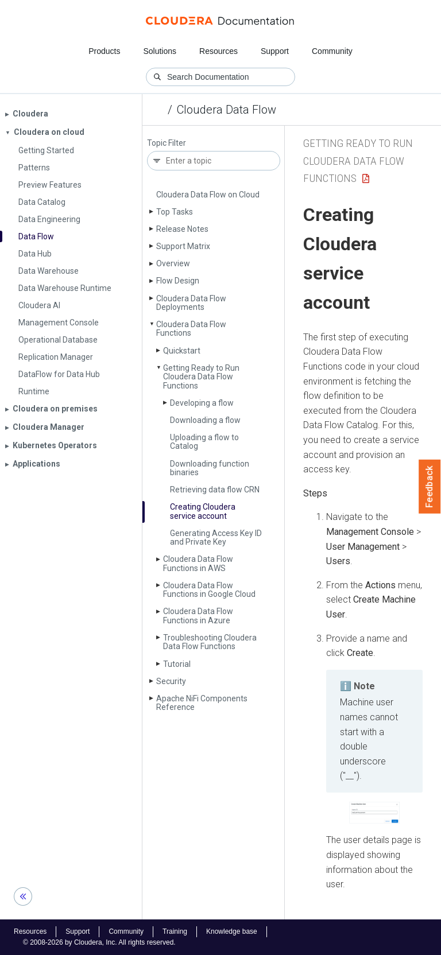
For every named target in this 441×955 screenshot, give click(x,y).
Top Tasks (174, 211)
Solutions (159, 51)
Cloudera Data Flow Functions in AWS (198, 563)
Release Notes (182, 229)
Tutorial (177, 664)
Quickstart (181, 350)
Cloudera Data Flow (226, 110)
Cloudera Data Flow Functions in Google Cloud (209, 590)
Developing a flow (202, 402)
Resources (218, 51)
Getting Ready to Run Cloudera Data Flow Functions (201, 376)
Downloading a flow (205, 420)
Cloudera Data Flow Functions (191, 328)
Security (171, 681)
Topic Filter (166, 143)
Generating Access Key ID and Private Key (216, 537)
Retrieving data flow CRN (215, 489)
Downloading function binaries (209, 468)
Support (275, 51)
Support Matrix (183, 246)
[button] (374, 813)
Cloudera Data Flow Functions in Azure (198, 615)
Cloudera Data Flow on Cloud (208, 194)
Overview (173, 263)
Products (104, 51)
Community (332, 51)
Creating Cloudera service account (202, 511)
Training (175, 931)
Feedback (429, 486)
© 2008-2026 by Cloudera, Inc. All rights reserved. (99, 942)
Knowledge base (231, 931)
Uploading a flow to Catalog (204, 442)
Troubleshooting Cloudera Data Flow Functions (210, 642)
